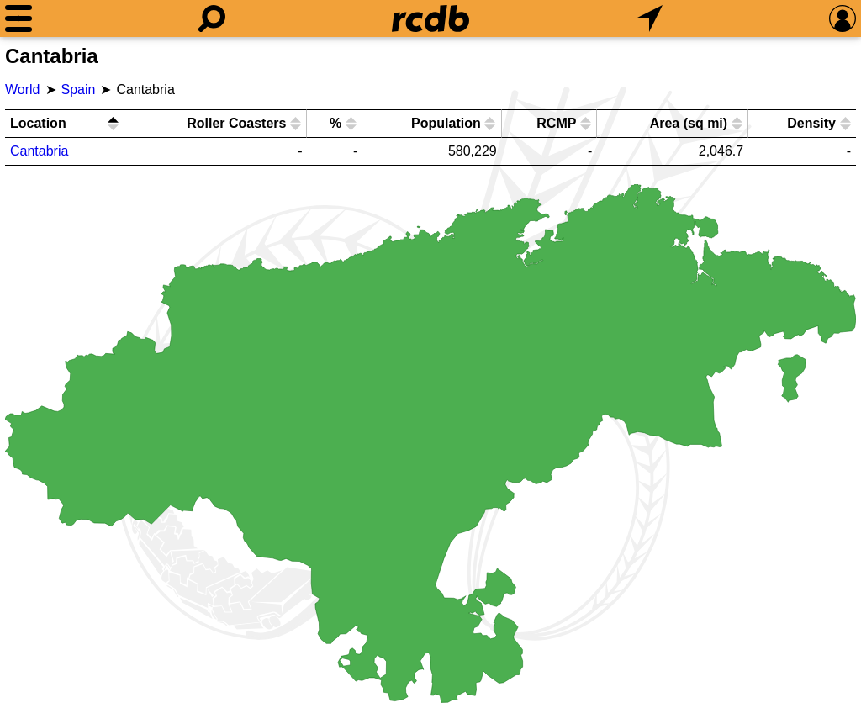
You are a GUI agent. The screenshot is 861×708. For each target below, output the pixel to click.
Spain (78, 89)
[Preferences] (842, 18)
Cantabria (39, 151)
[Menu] (18, 18)
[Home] (430, 18)
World (22, 89)
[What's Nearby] (649, 18)
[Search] (211, 18)
